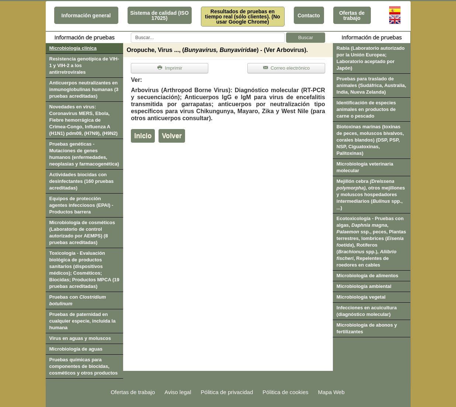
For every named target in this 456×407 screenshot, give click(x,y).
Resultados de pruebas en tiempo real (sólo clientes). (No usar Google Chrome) (242, 16)
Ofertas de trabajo (352, 15)
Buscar (305, 37)
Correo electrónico (286, 68)
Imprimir (169, 68)
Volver (172, 135)
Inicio (143, 135)
